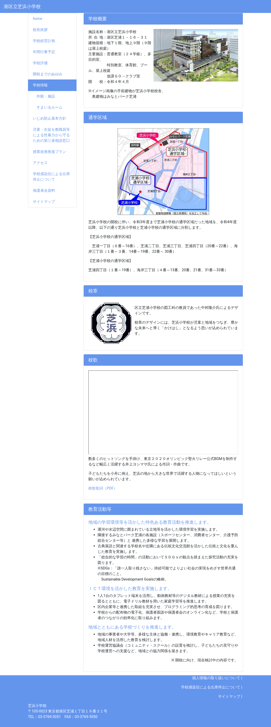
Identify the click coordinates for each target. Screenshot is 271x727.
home (37, 18)
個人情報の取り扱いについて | (217, 678)
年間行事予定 (44, 52)
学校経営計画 (44, 41)
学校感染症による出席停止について (51, 177)
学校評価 (40, 63)
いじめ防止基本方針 (49, 118)
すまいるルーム (47, 107)
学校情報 (40, 85)
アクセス (40, 163)
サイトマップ (44, 201)
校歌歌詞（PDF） (102, 488)
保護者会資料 (44, 190)
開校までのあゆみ (47, 74)
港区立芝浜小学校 (22, 6)
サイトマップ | (230, 696)
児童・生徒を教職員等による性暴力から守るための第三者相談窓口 (51, 135)
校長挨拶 (40, 29)
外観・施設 (44, 96)
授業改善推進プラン (49, 151)
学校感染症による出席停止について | (212, 687)
